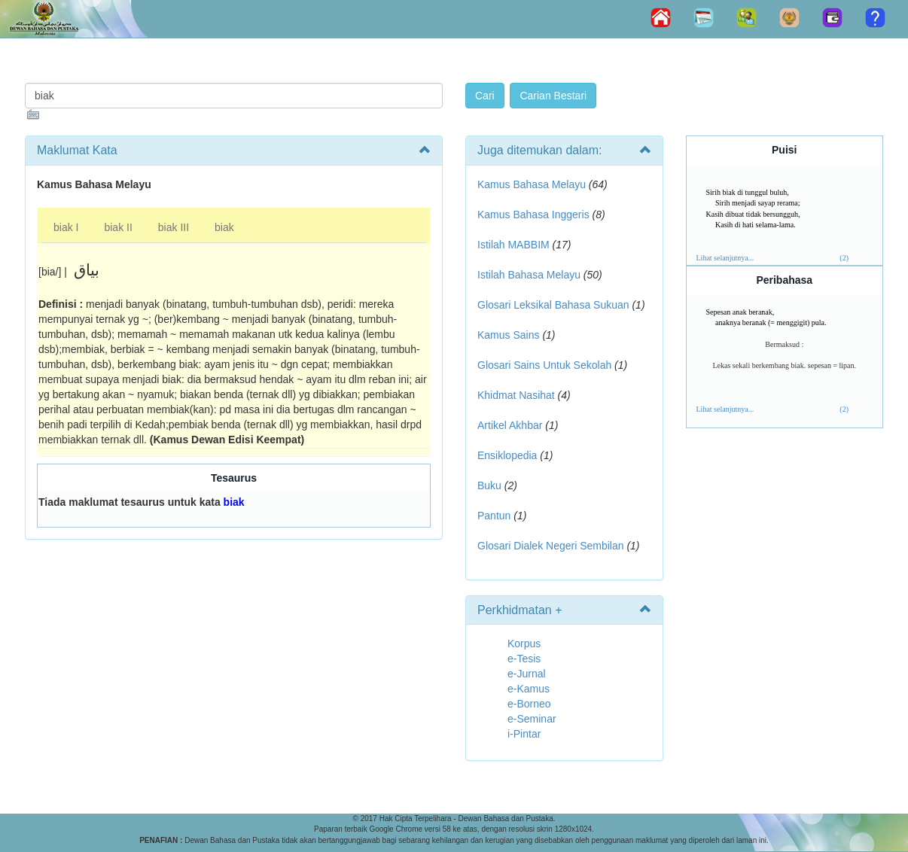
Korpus (524, 643)
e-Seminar (531, 719)
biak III (173, 227)
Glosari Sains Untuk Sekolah (544, 365)
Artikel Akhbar (509, 425)
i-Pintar (524, 734)
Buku (489, 485)
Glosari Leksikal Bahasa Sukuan (553, 305)
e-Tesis (524, 659)
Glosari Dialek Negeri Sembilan (550, 546)
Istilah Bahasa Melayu (528, 275)
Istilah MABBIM (513, 245)
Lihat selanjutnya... (725, 258)
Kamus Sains (508, 335)
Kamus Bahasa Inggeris (533, 214)
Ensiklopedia (507, 455)
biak (224, 227)
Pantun (493, 516)
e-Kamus (528, 689)
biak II (118, 227)
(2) (844, 258)
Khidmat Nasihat (516, 395)
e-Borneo (529, 704)
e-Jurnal (526, 674)
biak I (65, 227)
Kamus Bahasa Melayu (533, 184)
